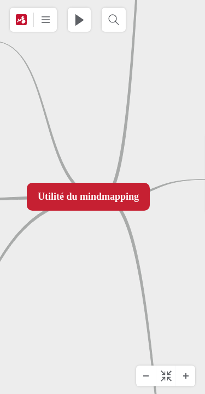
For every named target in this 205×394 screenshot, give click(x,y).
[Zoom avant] (185, 376)
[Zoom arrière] (146, 376)
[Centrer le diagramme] (165, 376)
